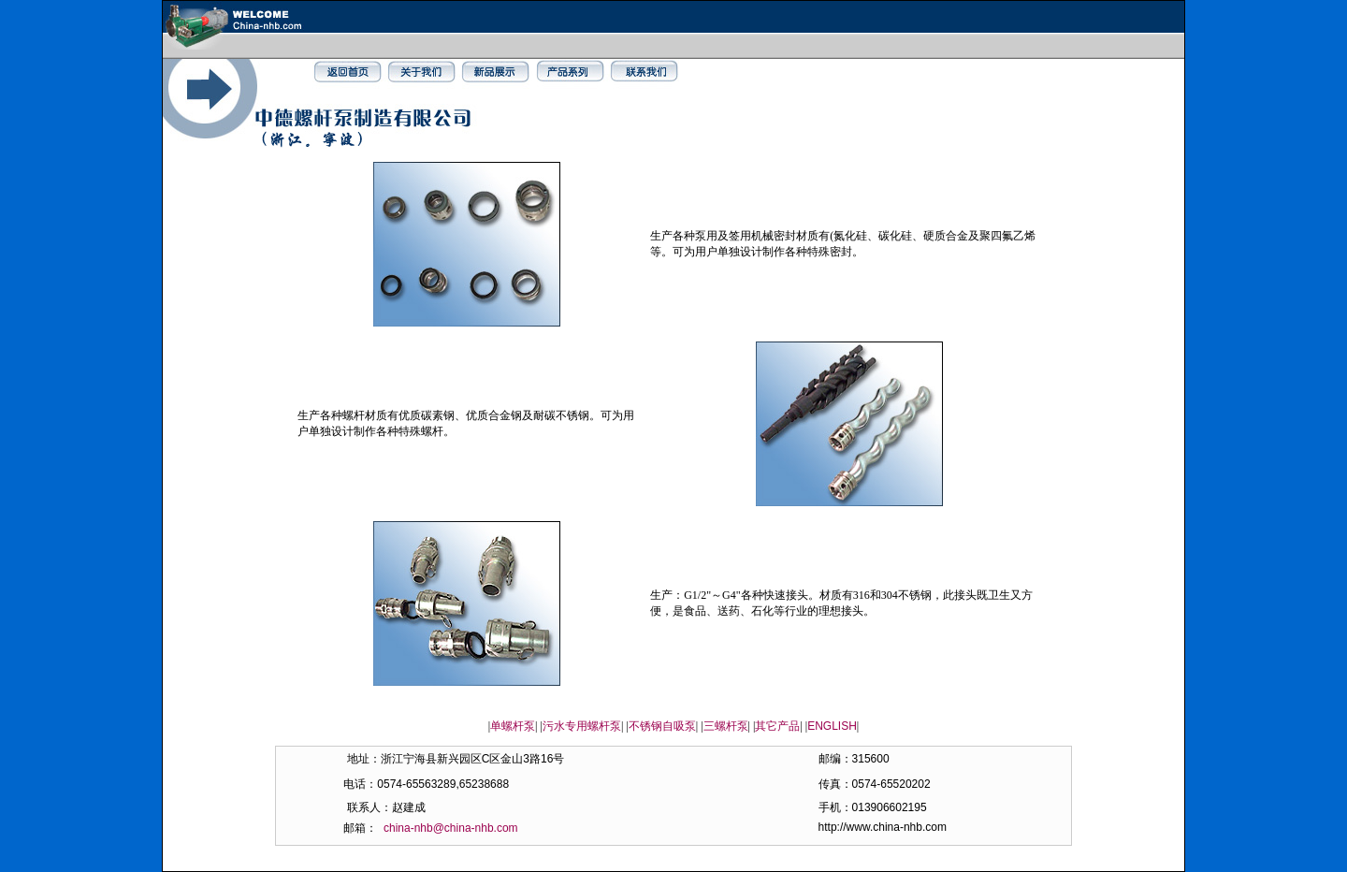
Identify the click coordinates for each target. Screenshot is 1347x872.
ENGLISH (832, 726)
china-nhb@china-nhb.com (451, 828)
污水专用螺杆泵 (582, 726)
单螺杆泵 (512, 726)
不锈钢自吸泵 (662, 726)
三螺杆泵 (725, 726)
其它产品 (777, 726)
